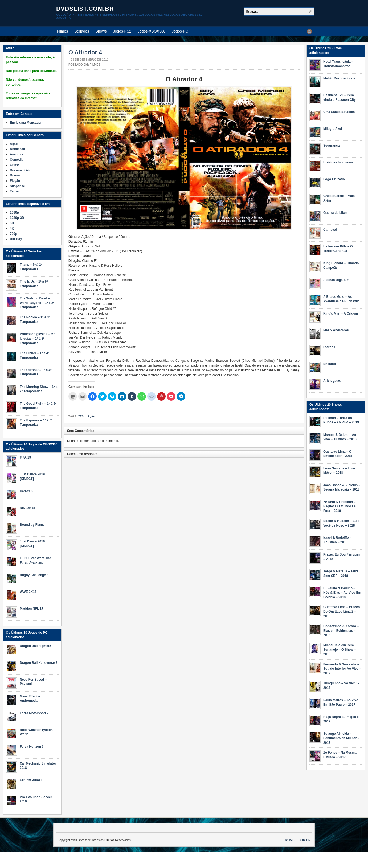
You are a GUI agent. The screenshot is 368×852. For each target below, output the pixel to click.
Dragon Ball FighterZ (35, 646)
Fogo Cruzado (334, 179)
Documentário (20, 170)
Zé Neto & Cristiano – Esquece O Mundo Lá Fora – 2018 (339, 506)
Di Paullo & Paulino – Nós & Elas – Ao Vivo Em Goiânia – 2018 (342, 592)
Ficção (15, 181)
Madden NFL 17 (31, 608)
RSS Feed (309, 31)
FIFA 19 (25, 457)
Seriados (81, 31)
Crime (14, 165)
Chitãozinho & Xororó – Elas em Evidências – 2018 (341, 630)
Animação (17, 149)
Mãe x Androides (336, 330)
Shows (101, 31)
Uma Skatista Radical (339, 112)
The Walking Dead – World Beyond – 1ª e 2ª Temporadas (37, 302)
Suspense (17, 186)
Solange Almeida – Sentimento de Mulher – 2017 (341, 738)
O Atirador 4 (85, 52)
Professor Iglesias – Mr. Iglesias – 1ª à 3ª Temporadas (37, 338)
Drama (15, 175)
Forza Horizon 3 (32, 747)
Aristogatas (332, 381)
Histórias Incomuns (338, 162)
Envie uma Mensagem (26, 122)
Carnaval (330, 229)
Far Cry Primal (31, 780)
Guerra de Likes (335, 213)
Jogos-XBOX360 (151, 31)
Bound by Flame (32, 525)
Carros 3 (26, 491)
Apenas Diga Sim (336, 280)
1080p (14, 212)
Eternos (329, 347)
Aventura (17, 154)
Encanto (329, 364)
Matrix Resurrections (339, 78)
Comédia (16, 160)
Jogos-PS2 (122, 31)
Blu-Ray (16, 239)
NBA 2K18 (27, 508)
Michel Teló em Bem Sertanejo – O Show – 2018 (339, 649)
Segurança (331, 145)
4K (12, 228)
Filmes (62, 31)
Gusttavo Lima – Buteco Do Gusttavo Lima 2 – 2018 (341, 611)
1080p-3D (17, 218)
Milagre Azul (332, 129)
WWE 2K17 (28, 592)
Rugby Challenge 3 (34, 575)
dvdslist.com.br (85, 8)
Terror (14, 191)
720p (81, 416)
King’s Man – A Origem (340, 313)
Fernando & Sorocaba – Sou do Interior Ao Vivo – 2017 (342, 668)
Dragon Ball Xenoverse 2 (38, 663)
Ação (91, 416)
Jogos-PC (180, 31)
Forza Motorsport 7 (34, 713)
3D (12, 223)
